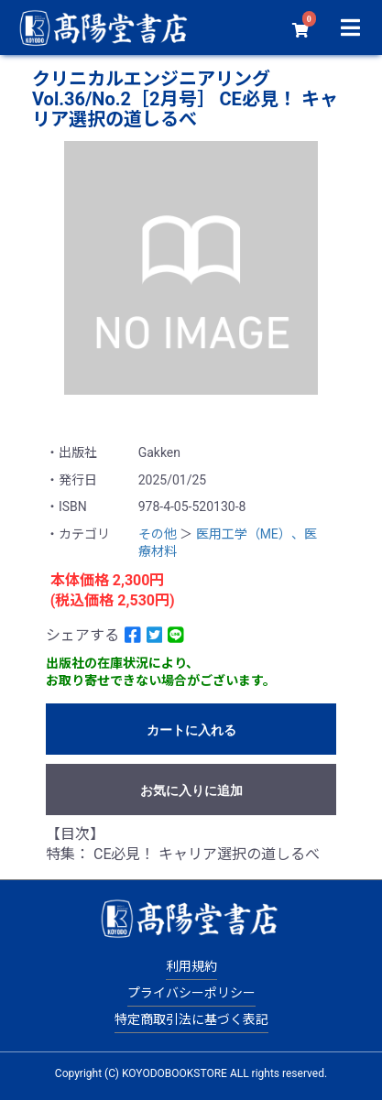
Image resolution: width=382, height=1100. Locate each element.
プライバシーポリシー (191, 993)
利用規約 (191, 966)
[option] (191, 268)
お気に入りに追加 (191, 790)
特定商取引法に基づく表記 (191, 1019)
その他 (157, 534)
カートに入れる (191, 730)
